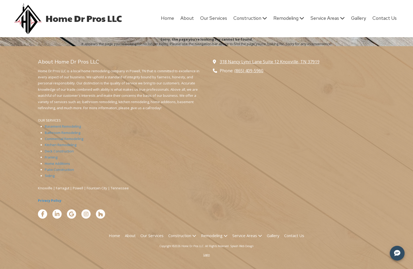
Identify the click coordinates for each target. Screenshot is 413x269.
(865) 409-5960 (248, 71)
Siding (50, 175)
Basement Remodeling (63, 126)
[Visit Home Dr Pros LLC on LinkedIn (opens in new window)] (57, 214)
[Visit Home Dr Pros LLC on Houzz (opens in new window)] (100, 214)
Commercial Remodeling (64, 138)
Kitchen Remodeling (60, 144)
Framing (51, 157)
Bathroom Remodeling (62, 132)
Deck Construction (59, 151)
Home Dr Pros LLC (84, 18)
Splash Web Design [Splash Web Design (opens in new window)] (242, 246)
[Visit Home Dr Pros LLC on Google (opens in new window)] (71, 214)
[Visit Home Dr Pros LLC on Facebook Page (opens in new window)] (42, 214)
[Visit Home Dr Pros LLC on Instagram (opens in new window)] (86, 214)
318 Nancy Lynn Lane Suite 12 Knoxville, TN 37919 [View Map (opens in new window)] (269, 62)
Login (206, 255)
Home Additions (57, 163)
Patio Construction (59, 169)
